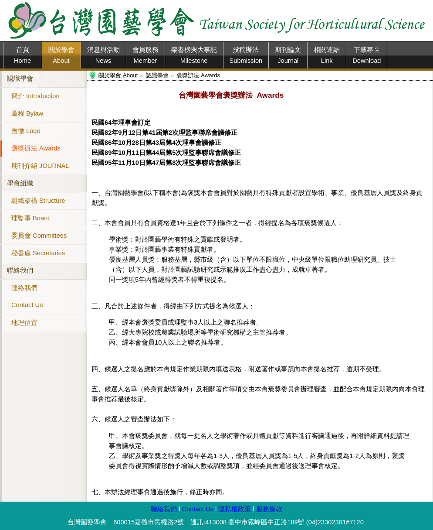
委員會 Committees (39, 235)
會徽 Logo (26, 130)
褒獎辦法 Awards (36, 148)
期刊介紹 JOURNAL (40, 165)
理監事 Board (30, 218)
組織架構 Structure (38, 200)
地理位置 (24, 322)
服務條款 (269, 509)
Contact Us (27, 304)
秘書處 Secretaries (38, 253)
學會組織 (20, 183)
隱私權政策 (234, 509)
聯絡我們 (20, 270)
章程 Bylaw (27, 113)
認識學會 (20, 78)
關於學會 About (118, 75)
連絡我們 (24, 287)
